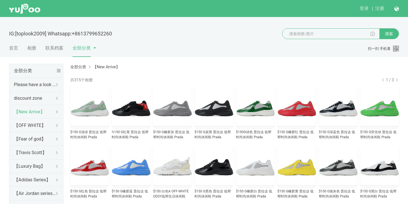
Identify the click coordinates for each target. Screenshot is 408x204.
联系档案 (54, 48)
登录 (364, 8)
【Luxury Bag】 (29, 166)
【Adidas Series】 (32, 179)
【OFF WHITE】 (30, 125)
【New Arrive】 (29, 111)
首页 (13, 48)
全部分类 (82, 48)
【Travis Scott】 (30, 152)
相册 (31, 48)
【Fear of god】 (30, 139)
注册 (379, 8)
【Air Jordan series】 (35, 193)
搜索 (389, 33)
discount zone (28, 98)
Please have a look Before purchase (35, 84)
